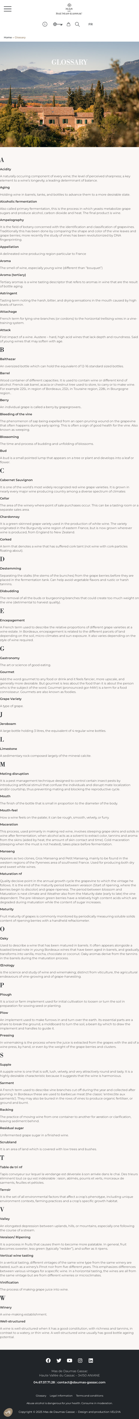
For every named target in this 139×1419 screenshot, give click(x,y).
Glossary (41, 1395)
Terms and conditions (89, 1395)
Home (8, 37)
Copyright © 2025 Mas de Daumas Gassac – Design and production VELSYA (70, 1412)
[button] (77, 24)
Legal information (61, 1395)
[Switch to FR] (91, 24)
